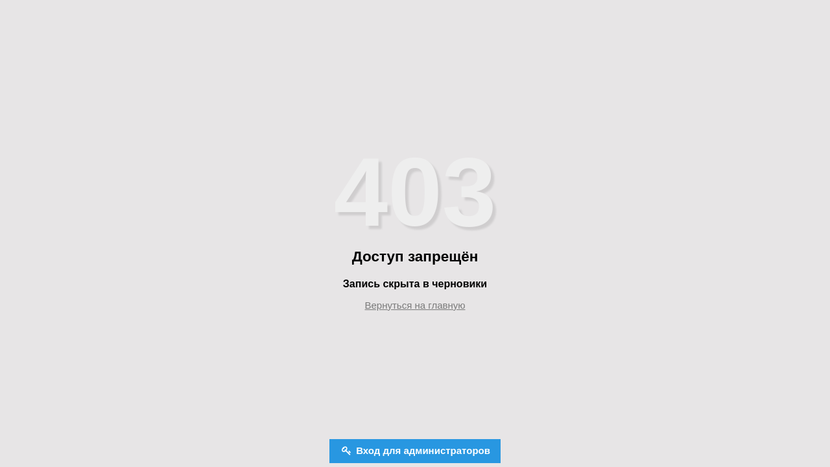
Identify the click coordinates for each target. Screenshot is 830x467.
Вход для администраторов (421, 450)
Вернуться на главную (415, 305)
